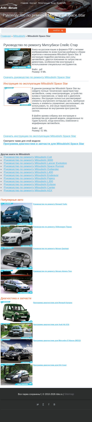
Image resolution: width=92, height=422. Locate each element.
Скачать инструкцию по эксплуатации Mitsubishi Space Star (39, 136)
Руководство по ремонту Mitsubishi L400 (28, 172)
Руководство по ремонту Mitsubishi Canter (29, 187)
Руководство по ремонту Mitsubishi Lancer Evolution (35, 163)
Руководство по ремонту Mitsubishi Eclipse (30, 184)
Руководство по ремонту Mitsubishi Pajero (29, 178)
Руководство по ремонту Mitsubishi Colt (28, 157)
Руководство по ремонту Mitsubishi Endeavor (31, 175)
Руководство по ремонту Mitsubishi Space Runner (34, 166)
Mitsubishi (19, 36)
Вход (53, 3)
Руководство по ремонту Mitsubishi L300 (28, 181)
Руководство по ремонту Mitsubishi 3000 (28, 160)
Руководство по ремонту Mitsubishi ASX (28, 190)
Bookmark (61, 3)
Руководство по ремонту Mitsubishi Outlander (31, 169)
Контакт (33, 3)
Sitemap (69, 394)
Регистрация (44, 3)
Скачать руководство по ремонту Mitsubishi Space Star (36, 77)
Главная (24, 3)
